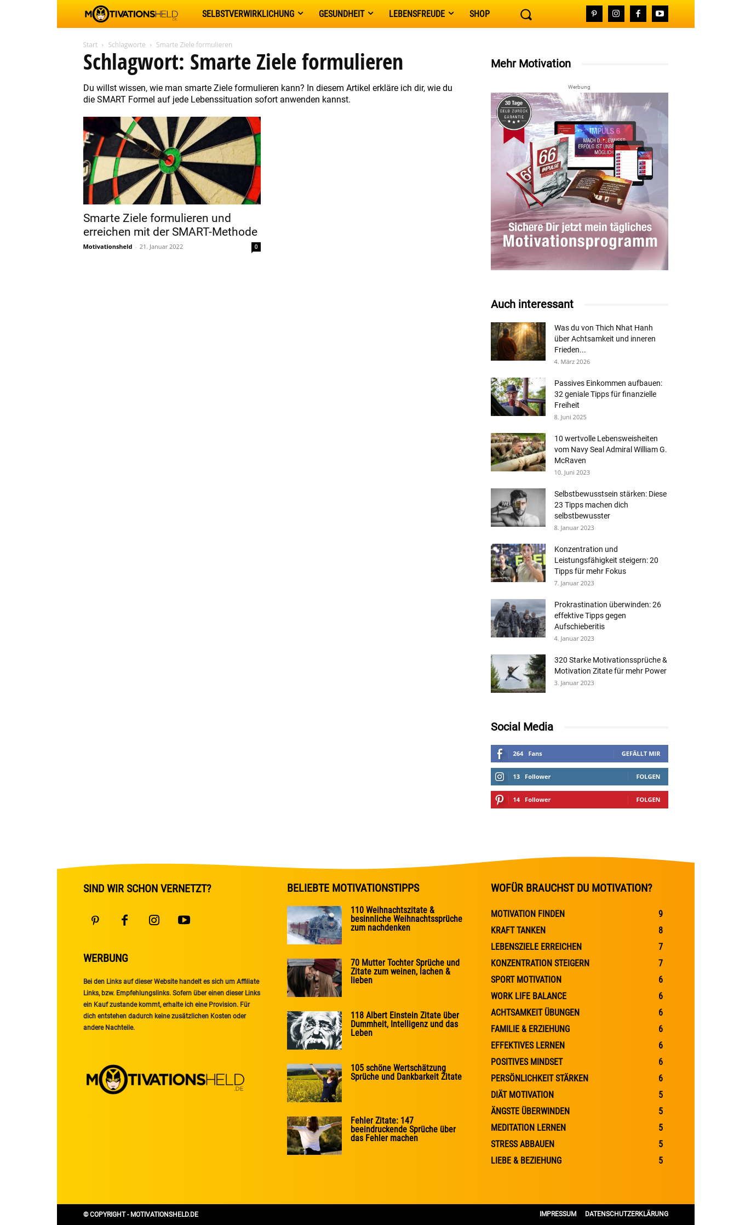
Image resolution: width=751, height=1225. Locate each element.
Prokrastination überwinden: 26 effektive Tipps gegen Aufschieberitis (607, 615)
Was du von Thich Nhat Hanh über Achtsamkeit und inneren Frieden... (605, 338)
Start (90, 44)
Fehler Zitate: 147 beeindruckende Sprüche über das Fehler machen (403, 1129)
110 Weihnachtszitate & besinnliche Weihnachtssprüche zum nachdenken (406, 919)
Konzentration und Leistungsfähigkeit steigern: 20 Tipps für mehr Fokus (606, 560)
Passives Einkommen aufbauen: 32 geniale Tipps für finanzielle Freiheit (608, 394)
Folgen (648, 776)
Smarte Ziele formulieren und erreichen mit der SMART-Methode (170, 225)
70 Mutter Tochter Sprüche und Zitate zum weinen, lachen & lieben (405, 971)
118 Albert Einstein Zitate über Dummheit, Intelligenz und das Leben (405, 1024)
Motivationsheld (108, 246)
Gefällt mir (641, 753)
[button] (525, 14)
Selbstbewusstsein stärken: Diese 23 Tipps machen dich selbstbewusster (610, 504)
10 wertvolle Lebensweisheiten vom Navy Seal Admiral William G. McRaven (610, 449)
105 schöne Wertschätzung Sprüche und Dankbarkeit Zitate (406, 1072)
